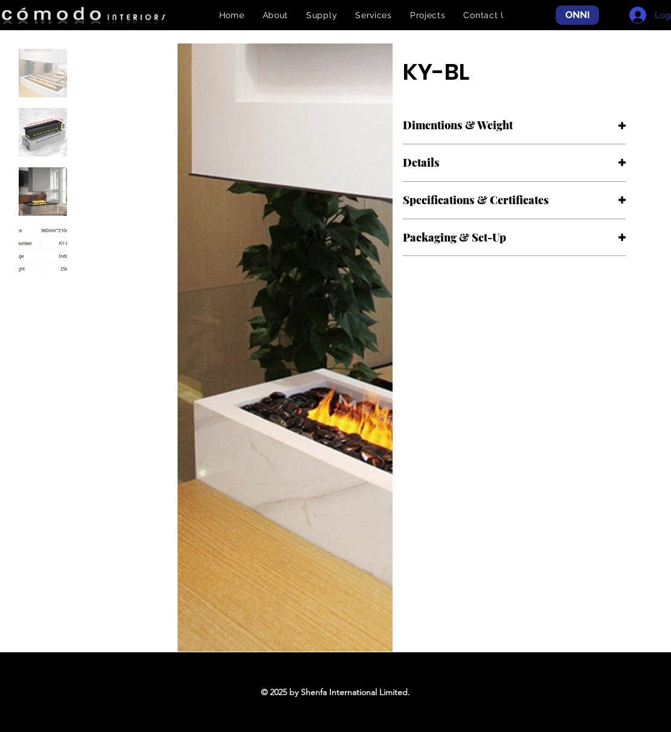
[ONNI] (577, 15)
